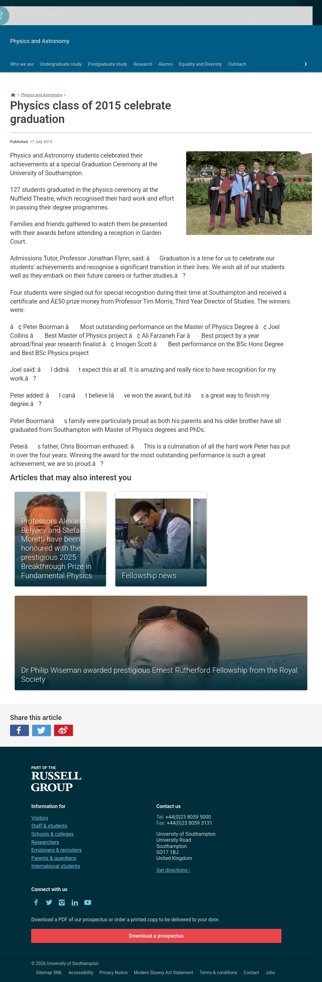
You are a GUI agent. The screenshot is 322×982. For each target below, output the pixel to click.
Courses (170, 19)
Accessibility (81, 972)
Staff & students (49, 826)
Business (258, 19)
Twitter (41, 730)
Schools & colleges (52, 834)
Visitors (39, 818)
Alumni (218, 8)
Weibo (63, 730)
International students (55, 866)
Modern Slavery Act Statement (163, 972)
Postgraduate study (107, 64)
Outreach (237, 64)
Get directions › (173, 870)
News (256, 8)
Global (283, 19)
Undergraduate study (61, 64)
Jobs (270, 972)
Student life (200, 19)
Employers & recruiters (56, 850)
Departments (238, 8)
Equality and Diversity (200, 64)
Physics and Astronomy (39, 41)
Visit (205, 8)
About (194, 8)
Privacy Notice (113, 972)
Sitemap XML (49, 972)
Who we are (22, 64)
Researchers (45, 842)
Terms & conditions (218, 972)
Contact (284, 8)
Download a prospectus (156, 936)
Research (231, 19)
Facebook (19, 730)
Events (269, 8)
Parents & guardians (53, 858)
